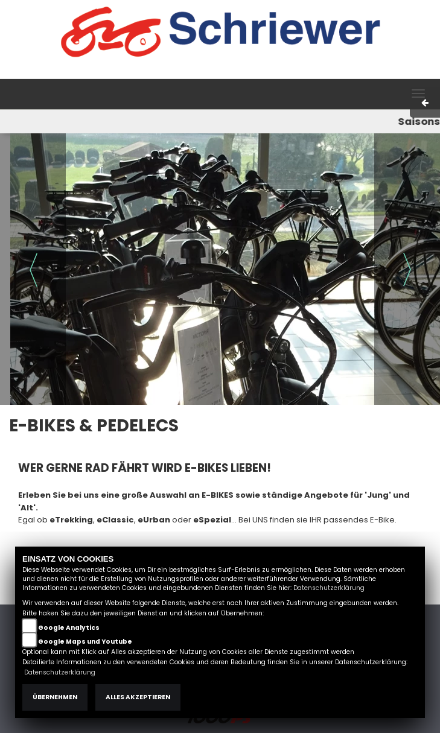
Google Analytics (69, 627)
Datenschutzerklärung (329, 587)
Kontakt (330, 72)
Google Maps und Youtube (85, 641)
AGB (296, 72)
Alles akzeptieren (138, 697)
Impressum (255, 72)
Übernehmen (55, 697)
